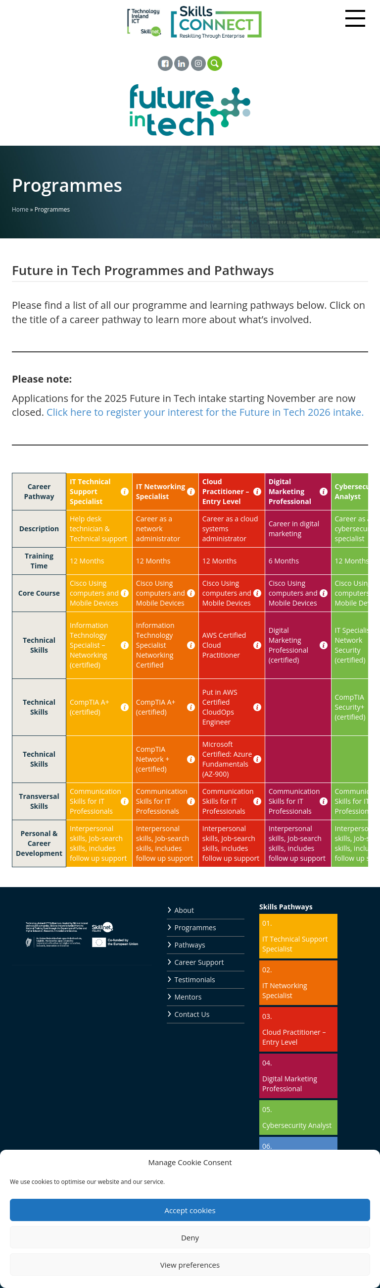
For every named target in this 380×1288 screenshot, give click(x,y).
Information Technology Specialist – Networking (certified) (89, 645)
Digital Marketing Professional (290, 491)
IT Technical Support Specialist (90, 491)
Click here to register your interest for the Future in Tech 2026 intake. (205, 412)
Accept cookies (189, 1210)
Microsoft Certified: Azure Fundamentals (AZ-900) (227, 759)
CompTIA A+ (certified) (89, 707)
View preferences (190, 1265)
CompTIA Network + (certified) (152, 759)
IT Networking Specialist (160, 491)
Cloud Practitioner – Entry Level (225, 491)
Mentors (188, 997)
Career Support (199, 962)
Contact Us (192, 1014)
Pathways (190, 945)
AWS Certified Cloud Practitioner (224, 645)
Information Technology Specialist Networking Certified (155, 645)
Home (20, 209)
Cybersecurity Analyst (297, 1125)
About (184, 910)
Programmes (195, 927)
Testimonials (195, 979)
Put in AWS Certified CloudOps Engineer (220, 707)
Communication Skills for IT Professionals (95, 801)
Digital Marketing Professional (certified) (288, 645)
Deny (190, 1237)
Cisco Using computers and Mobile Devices (94, 593)
